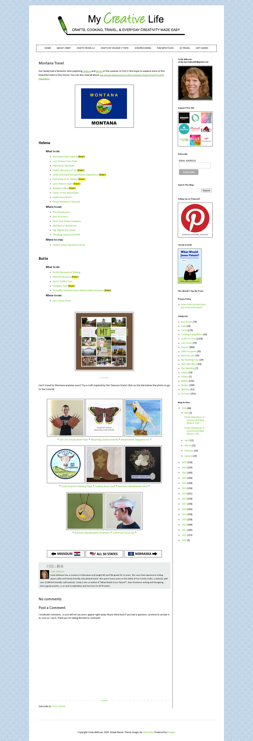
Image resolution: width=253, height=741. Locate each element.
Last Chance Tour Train (65, 161)
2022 (184, 478)
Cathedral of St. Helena (65, 179)
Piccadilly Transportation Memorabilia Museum (78, 290)
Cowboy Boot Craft (105, 486)
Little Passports (188, 351)
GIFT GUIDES (202, 48)
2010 (184, 540)
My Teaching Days (190, 360)
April (187, 440)
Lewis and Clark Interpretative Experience (76, 174)
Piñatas (184, 376)
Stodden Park (60, 286)
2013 (184, 524)
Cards (184, 330)
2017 (184, 504)
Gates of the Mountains (66, 192)
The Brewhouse (61, 212)
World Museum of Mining (66, 272)
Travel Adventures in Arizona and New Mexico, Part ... (194, 420)
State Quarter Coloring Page (76, 486)
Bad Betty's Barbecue (65, 225)
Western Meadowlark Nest (133, 486)
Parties (184, 372)
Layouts (185, 347)
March (188, 445)
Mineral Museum (62, 277)
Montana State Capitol (65, 156)
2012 (184, 530)
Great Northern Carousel (66, 201)
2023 (184, 472)
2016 (184, 509)
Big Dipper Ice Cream (64, 230)
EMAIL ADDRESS (187, 161)
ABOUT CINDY (64, 48)
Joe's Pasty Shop (62, 300)
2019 (184, 493)
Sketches (185, 389)
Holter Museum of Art (65, 170)
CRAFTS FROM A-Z (86, 48)
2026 (184, 408)
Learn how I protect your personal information (193, 306)
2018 (184, 499)
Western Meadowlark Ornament (92, 532)
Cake (183, 326)
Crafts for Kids (188, 338)
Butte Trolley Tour (62, 281)
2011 (184, 535)
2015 (184, 514)
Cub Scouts (186, 343)
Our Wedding (188, 368)
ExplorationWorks (62, 197)
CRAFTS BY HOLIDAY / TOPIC (115, 48)
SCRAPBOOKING (143, 48)
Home (104, 700)
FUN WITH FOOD (165, 48)
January (189, 456)
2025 (184, 462)
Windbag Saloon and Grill (66, 234)
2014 (184, 519)
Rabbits (184, 381)
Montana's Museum (63, 165)
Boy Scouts (186, 322)
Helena (87, 71)
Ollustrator (148, 732)
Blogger (171, 732)
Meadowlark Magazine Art (135, 439)
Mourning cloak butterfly (104, 439)
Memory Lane (188, 355)
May (187, 413)
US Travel (185, 394)
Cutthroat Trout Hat (123, 532)
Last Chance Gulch (63, 183)
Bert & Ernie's (60, 216)
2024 (184, 467)
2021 (184, 483)
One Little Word (189, 364)
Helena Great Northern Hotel (69, 245)
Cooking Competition (192, 334)
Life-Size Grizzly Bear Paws (73, 439)
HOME (48, 48)
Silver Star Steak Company (67, 221)
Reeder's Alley (60, 188)
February (189, 450)
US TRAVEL (184, 48)
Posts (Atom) (58, 706)
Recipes (185, 385)
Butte (99, 71)
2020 (184, 488)
